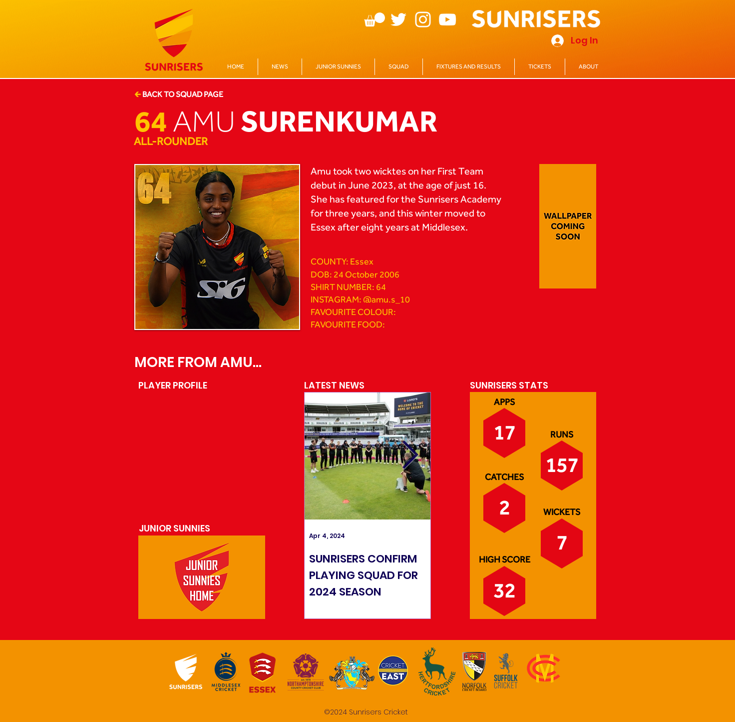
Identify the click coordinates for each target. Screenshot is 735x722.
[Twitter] (398, 19)
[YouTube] (447, 19)
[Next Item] (410, 455)
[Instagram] (422, 19)
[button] (374, 19)
